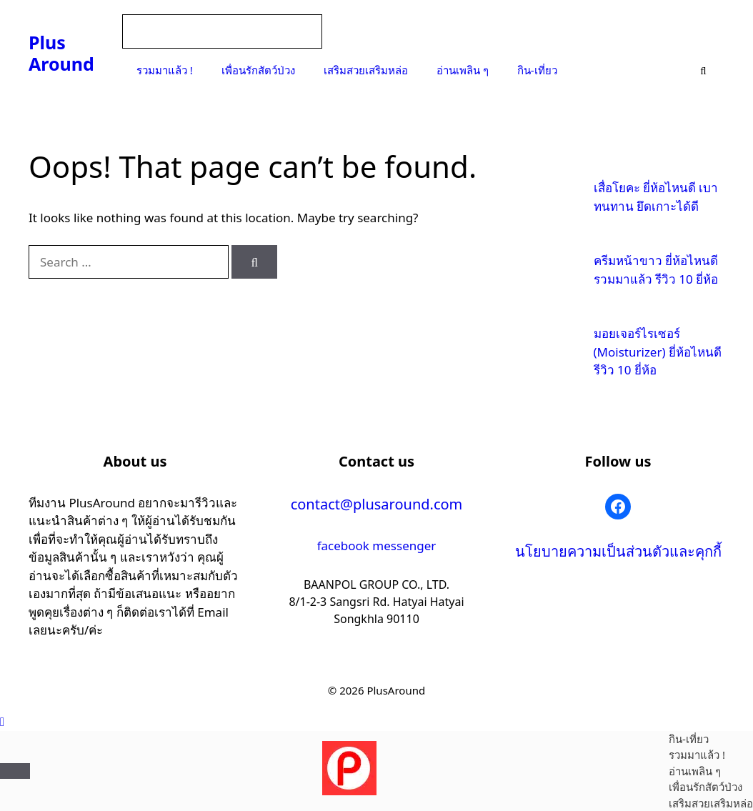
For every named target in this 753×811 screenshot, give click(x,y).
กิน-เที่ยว (537, 70)
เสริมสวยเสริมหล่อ (366, 70)
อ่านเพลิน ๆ (463, 70)
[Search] (254, 262)
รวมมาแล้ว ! (164, 70)
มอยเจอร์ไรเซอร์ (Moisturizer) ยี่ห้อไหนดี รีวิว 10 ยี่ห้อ (658, 351)
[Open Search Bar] (703, 70)
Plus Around (61, 53)
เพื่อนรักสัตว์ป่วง (258, 70)
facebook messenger (377, 545)
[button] (2, 721)
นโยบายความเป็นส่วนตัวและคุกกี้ (618, 551)
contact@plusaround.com (377, 504)
